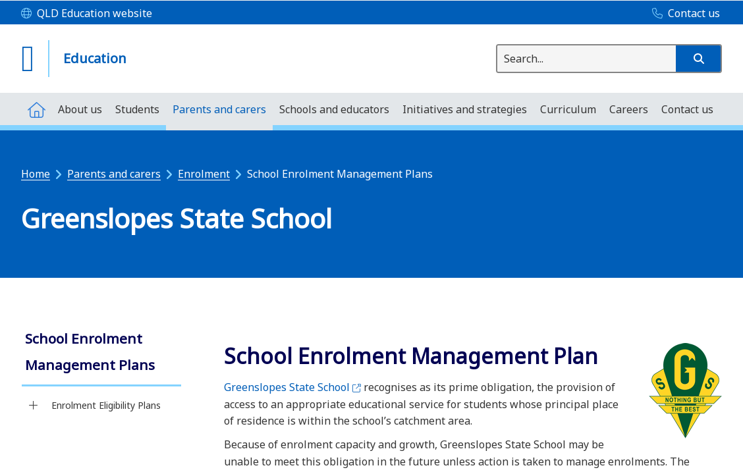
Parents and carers (114, 174)
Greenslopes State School (292, 387)
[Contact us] (683, 14)
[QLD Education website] (86, 14)
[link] (101, 353)
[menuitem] (36, 109)
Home (35, 174)
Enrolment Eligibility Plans (106, 405)
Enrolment (204, 174)
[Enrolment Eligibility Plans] (33, 405)
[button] (698, 58)
